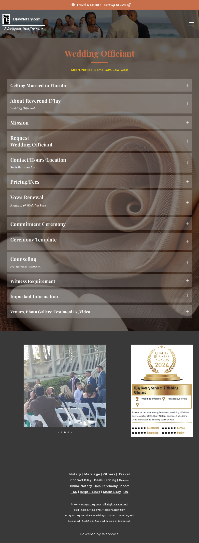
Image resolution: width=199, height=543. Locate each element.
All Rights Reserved (115, 504)
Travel (124, 474)
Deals (98, 480)
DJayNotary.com (91, 504)
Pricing (110, 480)
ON (125, 492)
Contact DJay (81, 480)
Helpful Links (90, 492)
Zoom (124, 486)
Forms (124, 480)
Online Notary (81, 486)
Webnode (110, 534)
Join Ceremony (106, 486)
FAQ (74, 492)
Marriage (92, 474)
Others (109, 474)
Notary (75, 474)
